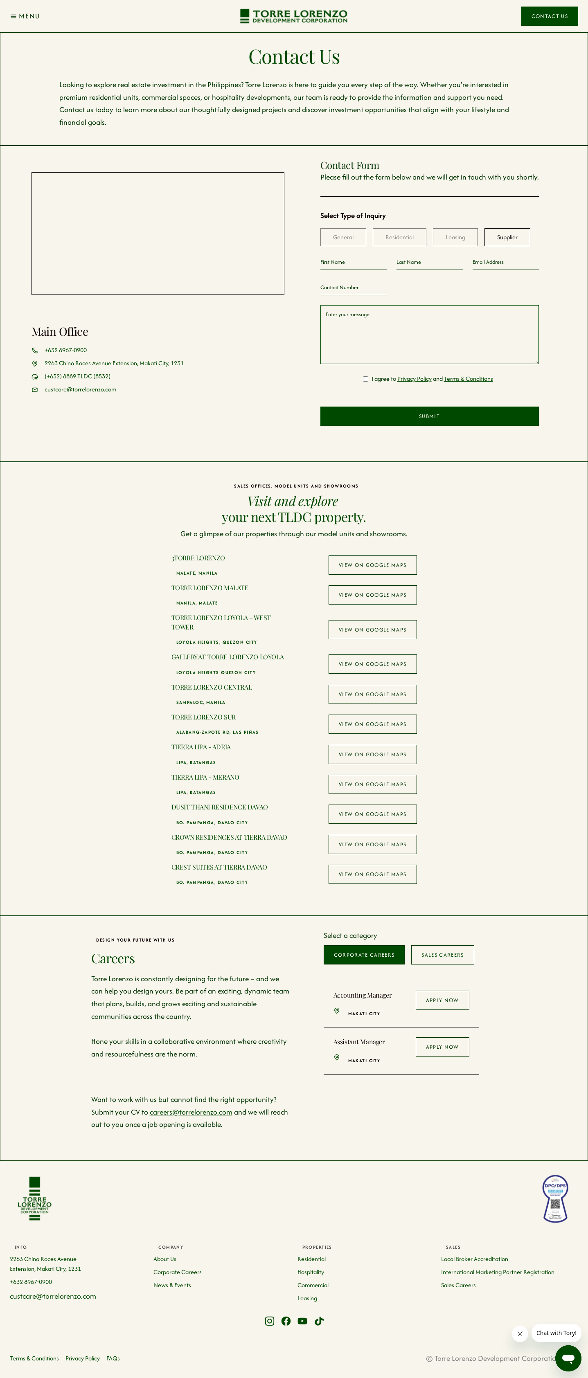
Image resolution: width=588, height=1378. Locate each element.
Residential (311, 1258)
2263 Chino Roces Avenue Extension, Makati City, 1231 (114, 363)
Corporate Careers (177, 1272)
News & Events (172, 1285)
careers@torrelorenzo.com (191, 1112)
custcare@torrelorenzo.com (80, 389)
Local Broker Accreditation (474, 1258)
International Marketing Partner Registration (497, 1272)
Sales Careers (458, 1285)
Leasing (307, 1298)
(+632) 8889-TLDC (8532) (77, 376)
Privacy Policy (414, 378)
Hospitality (310, 1272)
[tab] (343, 237)
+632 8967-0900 (66, 350)
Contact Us (550, 16)
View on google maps (372, 565)
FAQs (113, 1358)
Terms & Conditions (468, 378)
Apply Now (442, 1000)
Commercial (313, 1285)
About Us (164, 1258)
